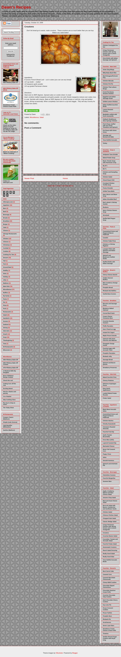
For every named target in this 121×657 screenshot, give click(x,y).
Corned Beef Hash (109, 313)
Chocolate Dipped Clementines (108, 586)
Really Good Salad (109, 553)
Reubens (106, 207)
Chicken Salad (107, 177)
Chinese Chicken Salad (110, 515)
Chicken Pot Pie (108, 84)
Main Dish (6, 286)
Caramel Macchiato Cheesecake (109, 578)
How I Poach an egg (109, 329)
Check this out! (8, 380)
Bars (4, 208)
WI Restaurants (8, 347)
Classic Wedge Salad (109, 521)
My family (6, 296)
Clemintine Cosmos (109, 475)
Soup (4, 337)
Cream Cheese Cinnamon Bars (108, 317)
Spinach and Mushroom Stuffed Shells (109, 257)
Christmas (6, 245)
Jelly (4, 280)
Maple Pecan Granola (110, 335)
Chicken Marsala (108, 81)
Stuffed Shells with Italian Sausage (109, 262)
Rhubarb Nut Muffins (109, 290)
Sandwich (6, 318)
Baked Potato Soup (109, 157)
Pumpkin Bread (108, 287)
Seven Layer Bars (108, 625)
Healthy (5, 270)
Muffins (5, 292)
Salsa (104, 457)
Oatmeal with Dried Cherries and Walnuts (110, 339)
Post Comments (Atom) (65, 186)
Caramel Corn (107, 574)
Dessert (5, 257)
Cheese (5, 230)
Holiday (5, 277)
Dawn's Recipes (16, 7)
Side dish (6, 331)
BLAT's (105, 166)
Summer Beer (107, 481)
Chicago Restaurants (10, 234)
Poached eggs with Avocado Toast (109, 349)
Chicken (5, 238)
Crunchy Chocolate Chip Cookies (109, 596)
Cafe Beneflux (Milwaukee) (7, 426)
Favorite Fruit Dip (108, 432)
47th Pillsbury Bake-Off (10, 367)
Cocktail (5, 248)
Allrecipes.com (8, 202)
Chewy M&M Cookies (109, 582)
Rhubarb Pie (107, 619)
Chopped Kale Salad (109, 518)
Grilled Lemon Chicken (110, 101)
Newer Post (29, 178)
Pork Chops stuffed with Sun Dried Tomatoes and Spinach (110, 125)
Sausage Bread (108, 359)
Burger (5, 224)
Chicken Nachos (108, 420)
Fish (4, 264)
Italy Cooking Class (9, 399)
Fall (4, 261)
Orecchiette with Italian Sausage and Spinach (110, 59)
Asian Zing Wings (108, 69)
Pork (4, 308)
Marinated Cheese (108, 446)
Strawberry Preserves (110, 367)
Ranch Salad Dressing (110, 550)
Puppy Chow (107, 454)
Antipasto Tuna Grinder (110, 154)
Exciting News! (8, 388)
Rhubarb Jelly (107, 356)
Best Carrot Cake (108, 571)
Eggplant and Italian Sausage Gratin (109, 97)
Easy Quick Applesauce (106, 389)
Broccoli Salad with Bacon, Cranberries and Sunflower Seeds (110, 507)
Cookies (5, 251)
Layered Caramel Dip (109, 443)
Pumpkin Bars (107, 616)
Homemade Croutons (110, 547)
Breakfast (6, 221)
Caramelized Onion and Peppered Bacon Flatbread (110, 233)
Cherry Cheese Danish (110, 274)
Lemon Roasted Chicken (108, 110)
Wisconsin (6, 350)
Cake (4, 227)
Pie (4, 302)
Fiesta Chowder (108, 188)
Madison (6, 283)
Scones (5, 321)
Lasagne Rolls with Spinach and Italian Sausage (109, 250)
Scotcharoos (107, 622)
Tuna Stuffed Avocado (110, 140)
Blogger (75, 653)
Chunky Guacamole (109, 424)
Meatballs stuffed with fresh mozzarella (110, 115)
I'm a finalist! (7, 396)
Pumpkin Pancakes (109, 353)
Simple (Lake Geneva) (10, 422)
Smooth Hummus (108, 460)
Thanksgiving (7, 340)
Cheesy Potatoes (108, 380)
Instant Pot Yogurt (108, 332)
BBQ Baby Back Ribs (109, 73)
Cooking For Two (8, 254)
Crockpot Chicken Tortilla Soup (108, 184)
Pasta (5, 299)
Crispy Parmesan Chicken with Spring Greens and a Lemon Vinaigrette (109, 52)
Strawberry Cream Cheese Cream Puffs (109, 629)
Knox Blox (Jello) (108, 440)
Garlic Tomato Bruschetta (107, 435)
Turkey (105, 143)
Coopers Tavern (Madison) (8, 418)
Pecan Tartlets (107, 613)
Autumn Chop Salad (109, 497)
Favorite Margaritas (109, 478)
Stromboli (106, 215)
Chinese (5, 241)
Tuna (4, 343)
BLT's (104, 169)
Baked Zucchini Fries (109, 377)
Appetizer (6, 205)
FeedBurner (11, 56)
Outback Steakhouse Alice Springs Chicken (110, 120)
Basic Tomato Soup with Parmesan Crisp (109, 161)
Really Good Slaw (108, 556)
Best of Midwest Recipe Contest (8, 376)
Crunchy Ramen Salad (110, 536)
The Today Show (8, 407)
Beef (4, 211)
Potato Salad (107, 398)
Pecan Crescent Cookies (108, 608)
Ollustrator (59, 653)
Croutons (106, 533)
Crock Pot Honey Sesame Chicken (108, 92)
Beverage (6, 214)
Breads (5, 218)
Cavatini (105, 238)
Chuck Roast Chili (108, 180)
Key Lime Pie (107, 605)
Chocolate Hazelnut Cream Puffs (109, 591)
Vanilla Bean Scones (109, 294)
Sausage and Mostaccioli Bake (108, 136)
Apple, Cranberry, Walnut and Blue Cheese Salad (108, 492)
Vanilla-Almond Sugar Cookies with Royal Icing (110, 638)
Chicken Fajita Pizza (109, 241)
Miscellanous (34, 117)
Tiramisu (105, 633)
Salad (42, 117)
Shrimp (5, 327)
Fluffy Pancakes (108, 326)
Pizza (4, 305)
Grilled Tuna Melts (108, 191)
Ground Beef (7, 267)
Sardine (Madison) (9, 430)
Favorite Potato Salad (110, 544)
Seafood (5, 324)
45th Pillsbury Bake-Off (10, 359)
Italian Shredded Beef (110, 199)
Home (65, 178)
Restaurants (7, 312)
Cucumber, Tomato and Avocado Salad (110, 540)
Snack (5, 334)
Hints (4, 273)
